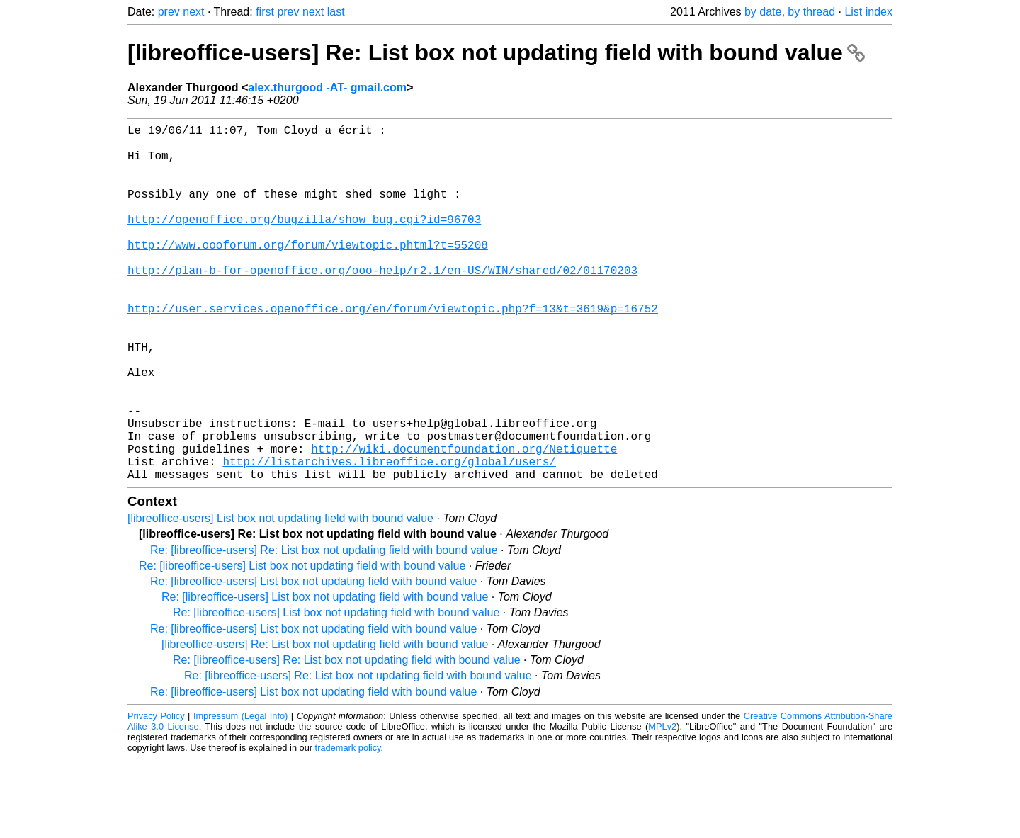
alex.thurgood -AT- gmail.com (327, 87)
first (265, 12)
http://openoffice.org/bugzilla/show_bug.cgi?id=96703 (304, 241)
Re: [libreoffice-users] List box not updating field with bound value (302, 645)
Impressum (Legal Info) (240, 795)
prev (169, 12)
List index (868, 12)
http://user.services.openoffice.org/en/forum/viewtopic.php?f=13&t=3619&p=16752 (393, 350)
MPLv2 (662, 805)
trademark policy (348, 827)
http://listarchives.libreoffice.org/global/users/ (388, 537)
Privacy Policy (156, 795)
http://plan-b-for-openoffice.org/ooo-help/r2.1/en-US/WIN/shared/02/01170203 (383, 304)
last (336, 12)
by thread (811, 12)
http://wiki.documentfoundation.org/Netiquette (464, 522)
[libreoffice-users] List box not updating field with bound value (281, 597)
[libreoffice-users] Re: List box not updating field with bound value (496, 52)
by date (762, 12)
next (193, 12)
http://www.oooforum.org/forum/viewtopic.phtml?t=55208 (308, 273)
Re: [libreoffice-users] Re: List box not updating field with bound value (324, 629)
